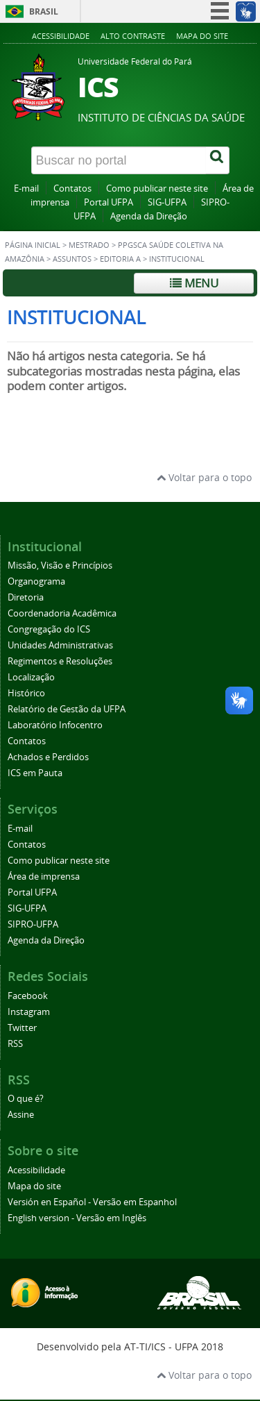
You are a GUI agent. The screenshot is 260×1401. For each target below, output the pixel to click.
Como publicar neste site (157, 188)
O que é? (26, 1099)
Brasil (43, 11)
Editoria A (120, 259)
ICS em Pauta (35, 773)
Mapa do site (202, 36)
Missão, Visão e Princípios (60, 565)
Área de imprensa (44, 876)
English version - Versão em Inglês (77, 1218)
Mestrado (89, 245)
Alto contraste (133, 36)
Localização (31, 677)
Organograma (36, 581)
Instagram (29, 1012)
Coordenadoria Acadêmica (62, 613)
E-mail (26, 188)
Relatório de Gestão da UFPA (66, 709)
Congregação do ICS (49, 629)
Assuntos (72, 259)
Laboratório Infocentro (55, 725)
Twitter (22, 1028)
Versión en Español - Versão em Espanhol (92, 1202)
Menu (194, 283)
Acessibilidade (60, 36)
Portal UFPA (108, 202)
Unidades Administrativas (60, 645)
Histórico (26, 693)
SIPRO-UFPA (33, 924)
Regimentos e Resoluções (60, 661)
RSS (15, 1044)
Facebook (28, 996)
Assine (21, 1115)
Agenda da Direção (148, 216)
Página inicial (32, 245)
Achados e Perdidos (48, 757)
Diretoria (26, 597)
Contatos (72, 188)
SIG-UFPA (167, 202)
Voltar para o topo (204, 477)
